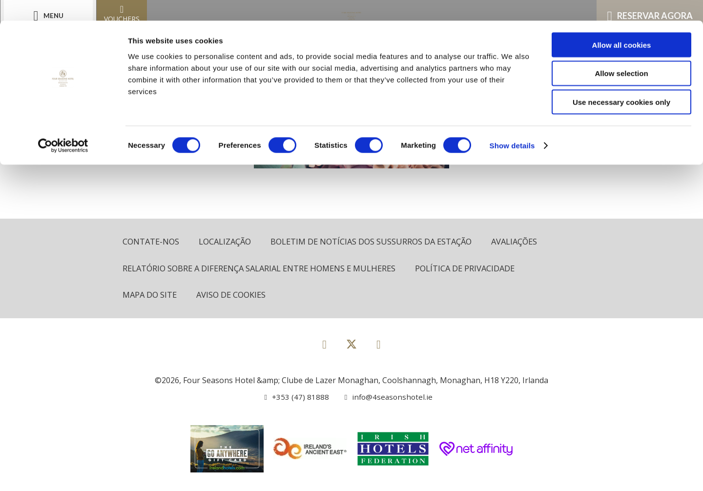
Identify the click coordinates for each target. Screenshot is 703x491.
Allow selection (621, 53)
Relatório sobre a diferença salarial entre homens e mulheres (264, 268)
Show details (512, 125)
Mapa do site (151, 296)
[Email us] (385, 397)
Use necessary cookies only (621, 82)
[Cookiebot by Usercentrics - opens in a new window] (63, 125)
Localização (228, 241)
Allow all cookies (621, 24)
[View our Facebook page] (324, 345)
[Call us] (295, 397)
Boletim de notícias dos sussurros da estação (378, 241)
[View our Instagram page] (378, 345)
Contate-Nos (152, 241)
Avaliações (526, 241)
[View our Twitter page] (351, 349)
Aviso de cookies (235, 296)
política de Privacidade (477, 268)
